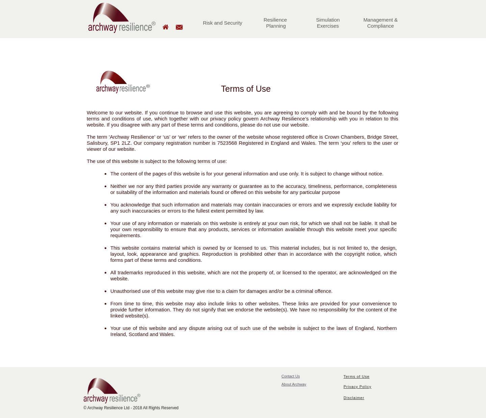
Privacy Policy (357, 387)
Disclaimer (354, 398)
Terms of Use (357, 376)
